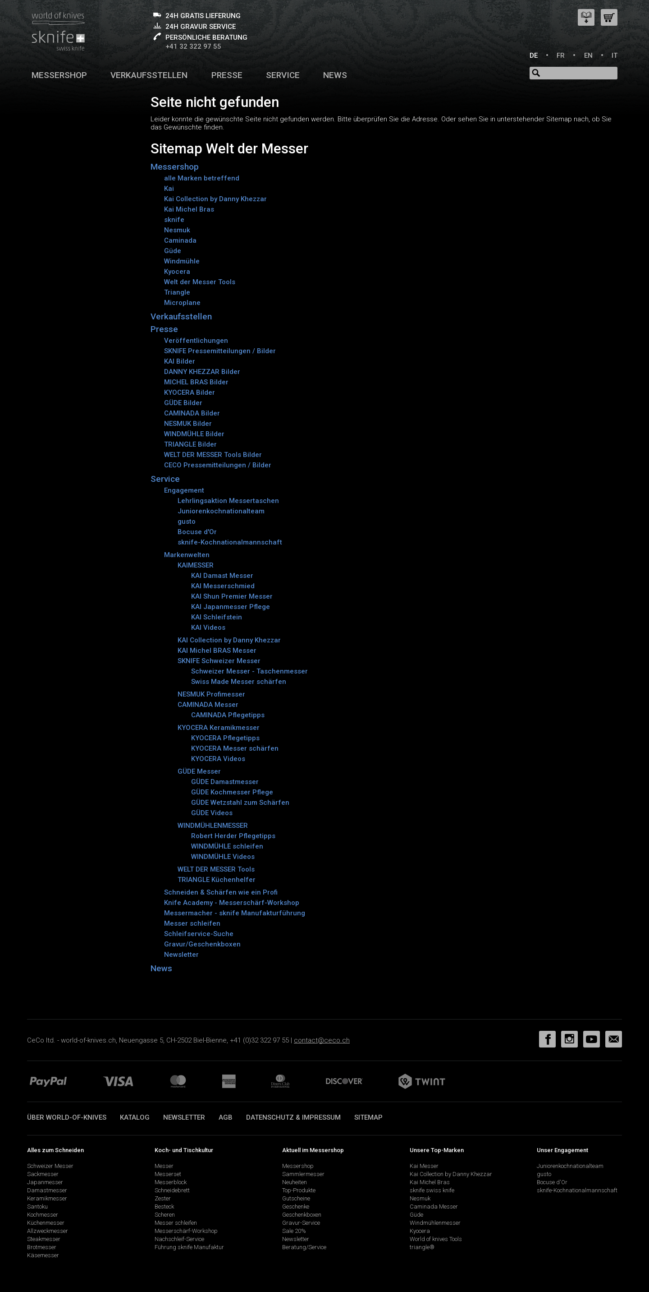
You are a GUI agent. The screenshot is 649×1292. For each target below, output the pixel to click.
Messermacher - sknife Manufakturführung (234, 913)
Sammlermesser (303, 1174)
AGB (226, 1117)
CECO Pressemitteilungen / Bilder (217, 465)
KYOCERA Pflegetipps (225, 738)
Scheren (165, 1214)
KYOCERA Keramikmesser (219, 728)
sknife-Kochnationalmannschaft (230, 542)
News (335, 75)
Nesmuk (177, 230)
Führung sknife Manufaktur (189, 1247)
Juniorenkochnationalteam (221, 511)
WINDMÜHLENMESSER (213, 825)
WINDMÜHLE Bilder (194, 434)
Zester (163, 1198)
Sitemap (368, 1117)
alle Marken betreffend (201, 178)
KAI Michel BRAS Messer (217, 650)
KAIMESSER (196, 565)
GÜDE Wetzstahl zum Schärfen (240, 802)
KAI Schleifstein (216, 617)
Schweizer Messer (50, 1166)
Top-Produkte (298, 1190)
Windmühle (182, 261)
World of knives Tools (436, 1239)
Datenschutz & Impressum (293, 1117)
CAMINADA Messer (208, 705)
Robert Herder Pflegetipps (233, 836)
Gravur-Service (301, 1222)
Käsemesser (43, 1255)
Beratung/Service (304, 1247)
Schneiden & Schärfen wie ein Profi (221, 892)
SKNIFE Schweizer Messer (219, 661)
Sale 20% (294, 1230)
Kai (169, 189)
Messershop (59, 75)
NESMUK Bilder (188, 424)
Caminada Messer (434, 1206)
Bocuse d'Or (197, 532)
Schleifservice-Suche (198, 934)
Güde (172, 251)
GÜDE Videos (212, 813)
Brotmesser (41, 1247)
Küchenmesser (45, 1222)
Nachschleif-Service (179, 1239)
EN (588, 55)
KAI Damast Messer (222, 576)
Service (283, 75)
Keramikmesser (47, 1198)
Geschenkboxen (301, 1214)
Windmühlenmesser (435, 1222)
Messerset (168, 1174)
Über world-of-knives (66, 1117)
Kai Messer (424, 1166)
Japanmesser (45, 1182)
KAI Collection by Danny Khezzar (229, 640)
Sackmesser (43, 1174)
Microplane (182, 303)
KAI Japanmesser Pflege (230, 607)
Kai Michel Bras (189, 209)
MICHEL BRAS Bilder (196, 382)
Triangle (177, 292)
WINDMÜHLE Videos (223, 857)
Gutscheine (296, 1198)
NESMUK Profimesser (211, 694)
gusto (187, 521)
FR (561, 55)
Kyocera (177, 272)
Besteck (164, 1206)
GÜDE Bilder (183, 403)
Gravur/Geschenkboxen (202, 944)
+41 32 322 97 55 (193, 46)
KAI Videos (208, 627)
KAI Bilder (179, 361)
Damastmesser (47, 1190)
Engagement (184, 490)
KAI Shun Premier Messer (232, 596)
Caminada (180, 240)
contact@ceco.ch (322, 1040)
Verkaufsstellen (148, 75)
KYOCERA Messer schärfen (235, 748)
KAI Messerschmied (223, 586)
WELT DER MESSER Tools (216, 869)
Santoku (37, 1206)
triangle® (422, 1247)
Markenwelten (187, 555)
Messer (164, 1166)
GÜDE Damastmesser (225, 782)
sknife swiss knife (432, 1190)
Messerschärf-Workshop (186, 1230)
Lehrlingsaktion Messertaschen (228, 501)
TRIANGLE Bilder (190, 444)
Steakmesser (43, 1239)
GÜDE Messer (199, 771)
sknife (174, 220)
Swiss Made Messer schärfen (238, 682)
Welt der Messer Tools (199, 282)
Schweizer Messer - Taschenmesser (249, 671)
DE (534, 55)
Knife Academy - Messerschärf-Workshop (231, 903)
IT (614, 55)
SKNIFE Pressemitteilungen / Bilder (220, 351)
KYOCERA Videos (218, 759)
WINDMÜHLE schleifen (227, 846)
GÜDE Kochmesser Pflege (232, 792)
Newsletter (181, 955)
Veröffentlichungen (196, 341)
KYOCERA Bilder (189, 392)
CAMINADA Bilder (192, 413)
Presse (226, 75)
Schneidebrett (172, 1190)
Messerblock (171, 1182)
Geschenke (295, 1206)
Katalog (135, 1117)
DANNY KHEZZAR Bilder (202, 372)
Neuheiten (294, 1182)
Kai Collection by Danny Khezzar (215, 199)
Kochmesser (42, 1214)
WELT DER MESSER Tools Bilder (213, 455)
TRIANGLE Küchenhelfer (217, 880)
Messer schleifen (192, 923)
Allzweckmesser (47, 1230)
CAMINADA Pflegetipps (228, 715)
